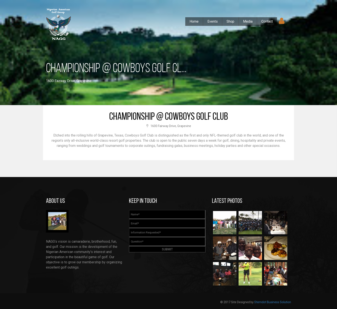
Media (248, 21)
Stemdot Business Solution (272, 302)
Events (212, 21)
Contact (267, 21)
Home (194, 21)
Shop (230, 21)
